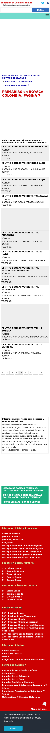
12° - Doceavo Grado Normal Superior (23, 625)
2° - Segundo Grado (13, 571)
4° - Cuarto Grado (11, 577)
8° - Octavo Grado (12, 597)
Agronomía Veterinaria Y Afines (19, 670)
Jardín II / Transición (13, 539)
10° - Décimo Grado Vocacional (19, 616)
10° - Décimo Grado (13, 613)
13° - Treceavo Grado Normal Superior (23, 634)
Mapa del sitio (39, 709)
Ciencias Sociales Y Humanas (18, 682)
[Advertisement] (25, 45)
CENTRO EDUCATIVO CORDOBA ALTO (23, 163)
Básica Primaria (10, 650)
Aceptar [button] (13, 728)
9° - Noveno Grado (12, 600)
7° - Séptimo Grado (12, 594)
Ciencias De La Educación (16, 676)
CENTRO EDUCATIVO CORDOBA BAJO (23, 179)
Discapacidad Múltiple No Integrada (22, 554)
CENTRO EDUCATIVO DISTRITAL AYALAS (24, 196)
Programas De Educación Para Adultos (23, 659)
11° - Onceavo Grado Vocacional (20, 622)
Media (5, 656)
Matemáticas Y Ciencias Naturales (21, 697)
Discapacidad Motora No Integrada (21, 551)
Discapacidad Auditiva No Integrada (22, 545)
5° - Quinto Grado (11, 580)
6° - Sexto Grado (11, 591)
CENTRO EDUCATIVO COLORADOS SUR (24, 146)
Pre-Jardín (7, 542)
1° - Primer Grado (11, 568)
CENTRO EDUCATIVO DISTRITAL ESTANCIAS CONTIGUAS (20, 269)
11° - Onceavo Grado (13, 619)
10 (35, 372)
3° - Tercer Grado (11, 574)
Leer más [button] (8, 721)
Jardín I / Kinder (10, 536)
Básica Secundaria (12, 653)
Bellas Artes (8, 673)
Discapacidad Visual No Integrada (21, 557)
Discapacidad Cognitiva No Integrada (22, 548)
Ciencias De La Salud (13, 679)
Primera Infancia (11, 534)
